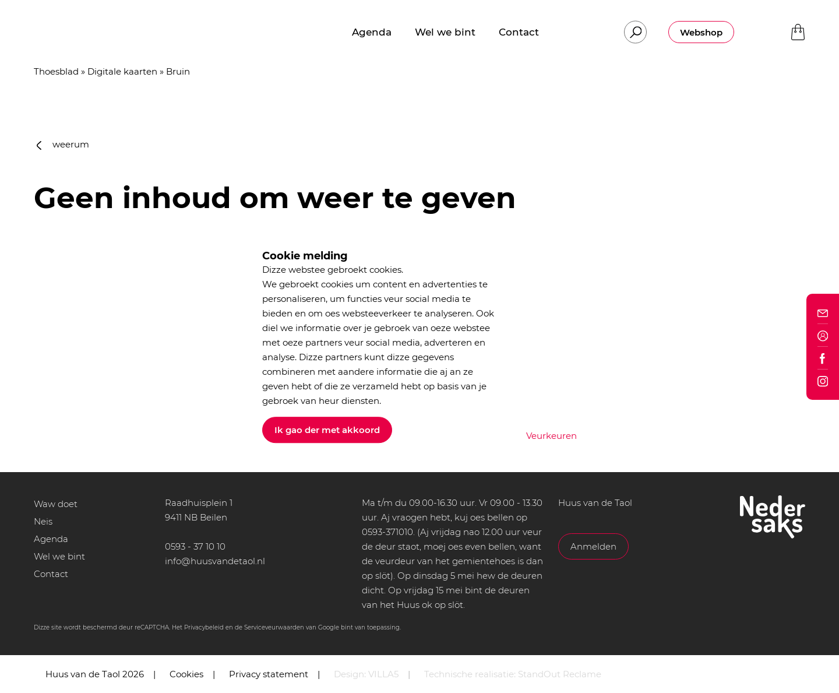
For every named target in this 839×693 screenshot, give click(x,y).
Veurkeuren (551, 435)
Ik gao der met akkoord (327, 429)
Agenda (51, 538)
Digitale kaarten (122, 71)
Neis (43, 521)
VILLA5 (383, 674)
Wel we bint (59, 556)
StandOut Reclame (559, 674)
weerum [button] (63, 144)
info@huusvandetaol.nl (215, 561)
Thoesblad (56, 71)
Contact (51, 573)
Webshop (701, 32)
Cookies (186, 674)
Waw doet (55, 503)
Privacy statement (268, 674)
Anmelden (593, 546)
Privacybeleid (204, 627)
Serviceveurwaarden (274, 627)
